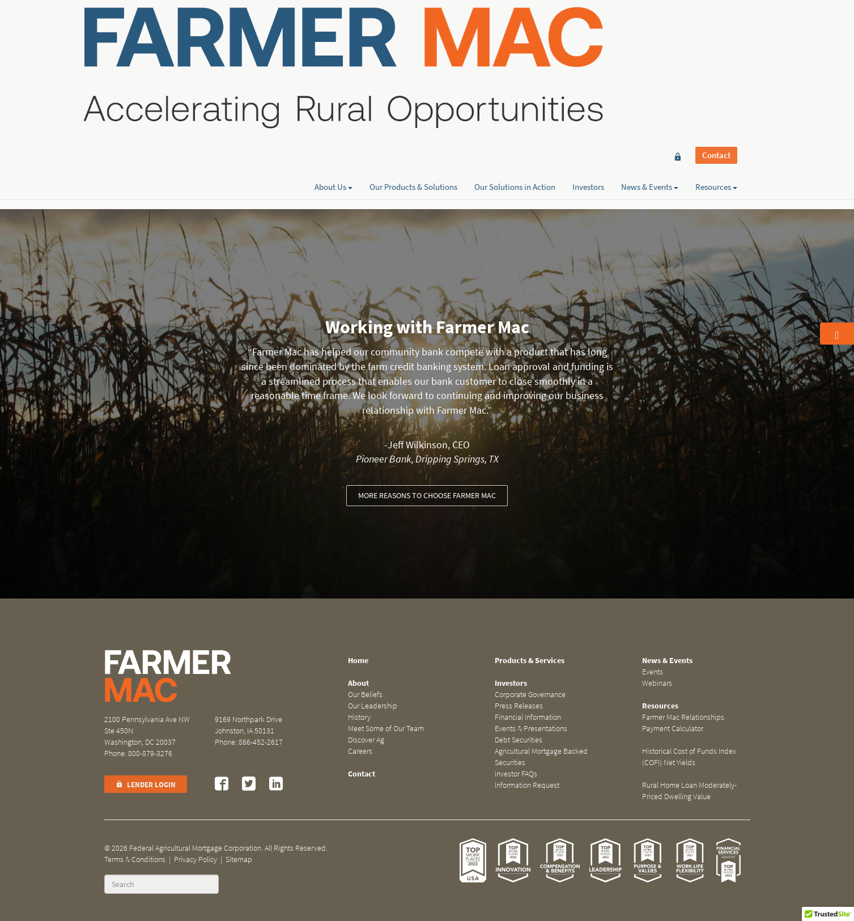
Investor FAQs (516, 774)
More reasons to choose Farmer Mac (427, 495)
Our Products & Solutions (413, 49)
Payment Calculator (672, 728)
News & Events (649, 49)
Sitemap (239, 859)
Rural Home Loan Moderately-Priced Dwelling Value (689, 791)
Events (652, 672)
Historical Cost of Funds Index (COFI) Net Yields (689, 757)
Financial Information (528, 717)
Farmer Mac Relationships (683, 717)
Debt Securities (518, 740)
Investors (588, 49)
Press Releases (519, 706)
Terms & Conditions (134, 859)
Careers (360, 751)
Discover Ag (366, 740)
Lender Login (146, 785)
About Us (333, 49)
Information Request (527, 785)
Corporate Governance (530, 694)
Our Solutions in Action (514, 49)
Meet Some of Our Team (386, 728)
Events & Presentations (531, 728)
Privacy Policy (195, 859)
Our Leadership (372, 706)
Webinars (657, 683)
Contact (716, 29)
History (359, 717)
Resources (716, 49)
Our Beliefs (365, 694)
